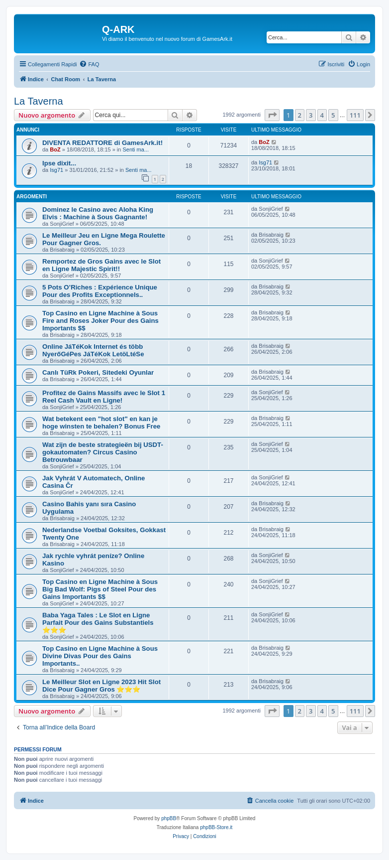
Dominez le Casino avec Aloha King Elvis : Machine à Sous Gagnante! (97, 213)
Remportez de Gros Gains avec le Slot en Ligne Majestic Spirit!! (101, 265)
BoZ (55, 149)
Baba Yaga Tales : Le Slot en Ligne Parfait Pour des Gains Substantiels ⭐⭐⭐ (98, 622)
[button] (272, 115)
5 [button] (333, 115)
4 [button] (322, 115)
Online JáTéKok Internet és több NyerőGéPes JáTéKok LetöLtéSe (93, 350)
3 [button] (310, 115)
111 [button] (355, 115)
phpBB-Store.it (216, 827)
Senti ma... (135, 149)
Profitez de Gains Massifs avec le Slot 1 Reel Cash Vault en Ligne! (103, 396)
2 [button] (299, 115)
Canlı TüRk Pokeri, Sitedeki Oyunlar (98, 372)
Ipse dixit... (59, 163)
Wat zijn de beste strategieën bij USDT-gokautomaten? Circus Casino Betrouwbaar (102, 452)
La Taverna (38, 101)
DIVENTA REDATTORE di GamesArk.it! (102, 142)
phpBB (168, 818)
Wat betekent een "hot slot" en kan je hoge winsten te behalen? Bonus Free (101, 422)
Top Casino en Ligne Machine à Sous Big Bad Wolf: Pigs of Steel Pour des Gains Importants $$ (100, 589)
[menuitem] (89, 64)
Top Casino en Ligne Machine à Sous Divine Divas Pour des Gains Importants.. (100, 656)
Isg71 (56, 170)
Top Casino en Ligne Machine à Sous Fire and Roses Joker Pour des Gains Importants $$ (100, 320)
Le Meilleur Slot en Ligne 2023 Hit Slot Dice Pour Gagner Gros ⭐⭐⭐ (101, 685)
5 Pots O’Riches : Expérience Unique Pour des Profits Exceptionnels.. (99, 291)
